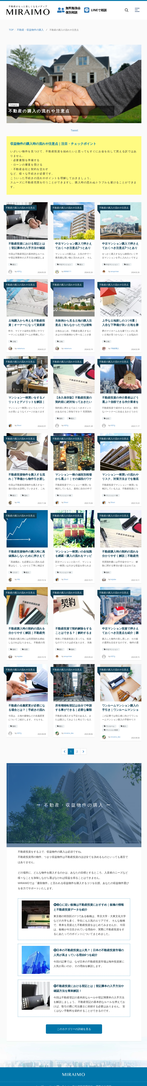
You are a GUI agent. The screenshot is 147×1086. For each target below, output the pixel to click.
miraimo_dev (69, 733)
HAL (18, 502)
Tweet (74, 130)
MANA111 (67, 272)
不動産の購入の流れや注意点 (20, 207)
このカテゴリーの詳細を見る (74, 1033)
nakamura (21, 349)
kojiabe (113, 579)
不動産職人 (115, 349)
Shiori (19, 425)
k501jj (19, 272)
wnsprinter (115, 272)
